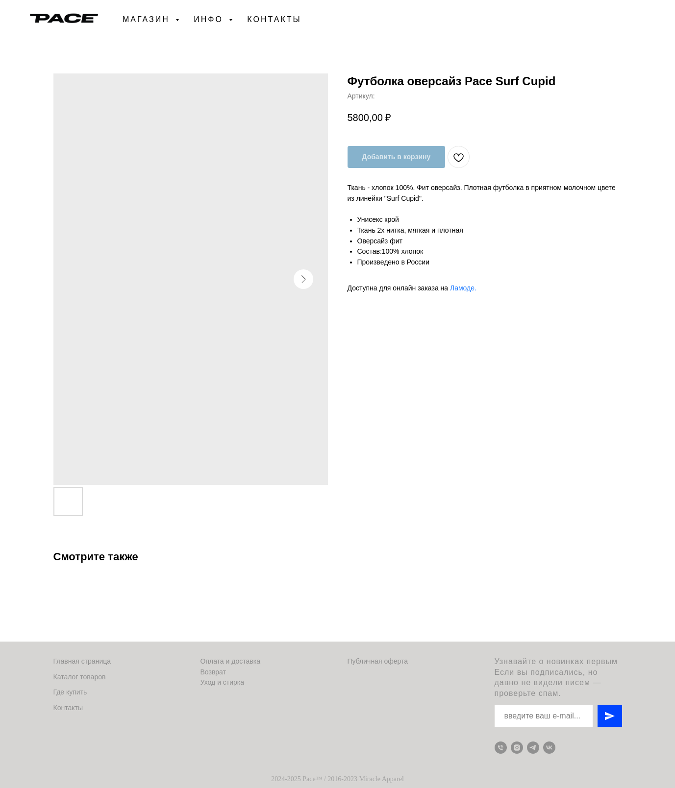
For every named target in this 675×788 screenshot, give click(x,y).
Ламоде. (463, 288)
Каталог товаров (79, 677)
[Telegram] (533, 747)
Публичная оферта (378, 661)
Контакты (274, 19)
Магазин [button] (148, 19)
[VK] (549, 747)
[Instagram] (517, 747)
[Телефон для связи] (501, 747)
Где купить (70, 692)
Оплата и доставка (230, 661)
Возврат (213, 672)
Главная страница (82, 661)
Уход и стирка (222, 682)
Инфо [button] (210, 19)
